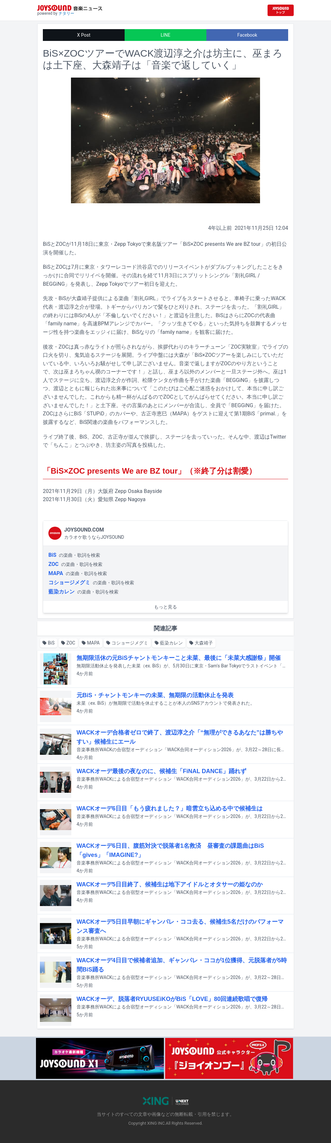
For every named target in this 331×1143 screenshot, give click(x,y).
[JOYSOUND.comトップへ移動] (281, 10)
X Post (84, 35)
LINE (165, 35)
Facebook (247, 35)
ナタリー (66, 13)
